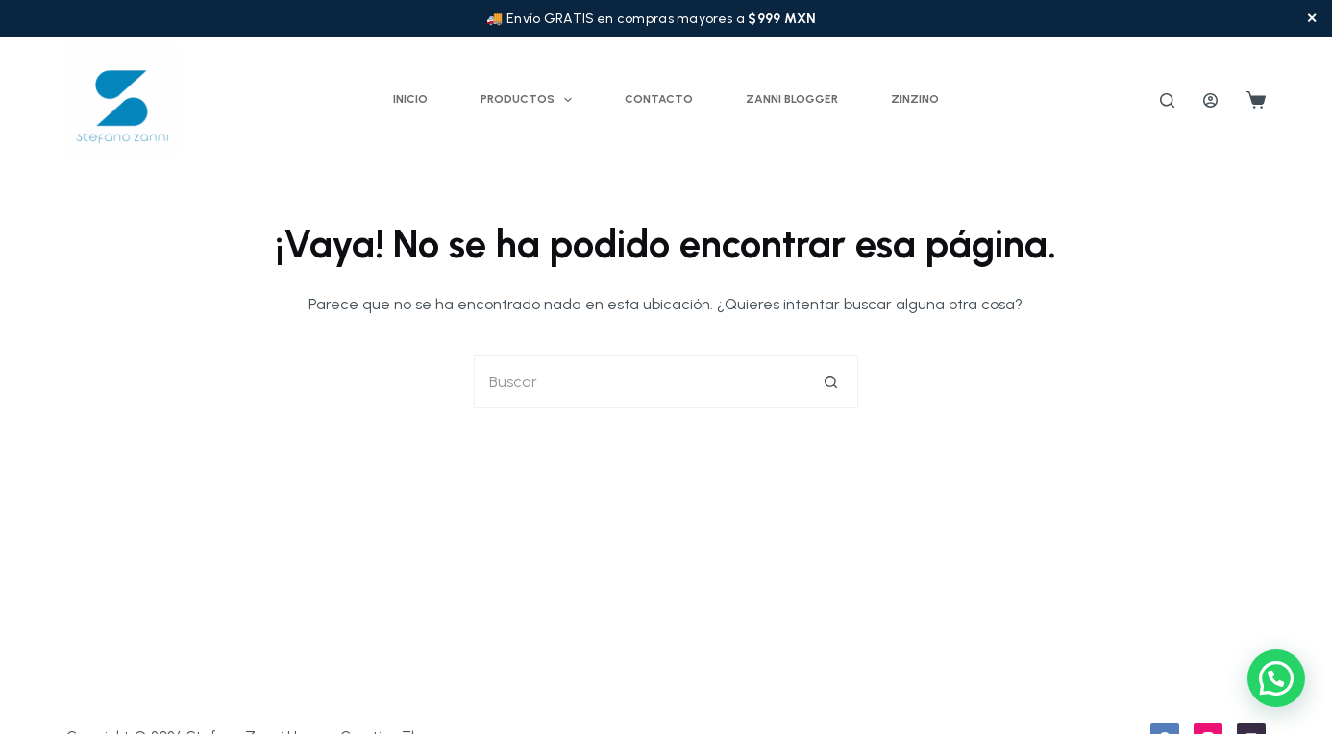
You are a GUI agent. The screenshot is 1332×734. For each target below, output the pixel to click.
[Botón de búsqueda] (831, 381)
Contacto (659, 99)
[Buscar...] (639, 381)
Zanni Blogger (792, 99)
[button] (1276, 678)
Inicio (410, 99)
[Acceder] (1210, 100)
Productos (530, 99)
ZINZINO (915, 99)
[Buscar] (1167, 100)
